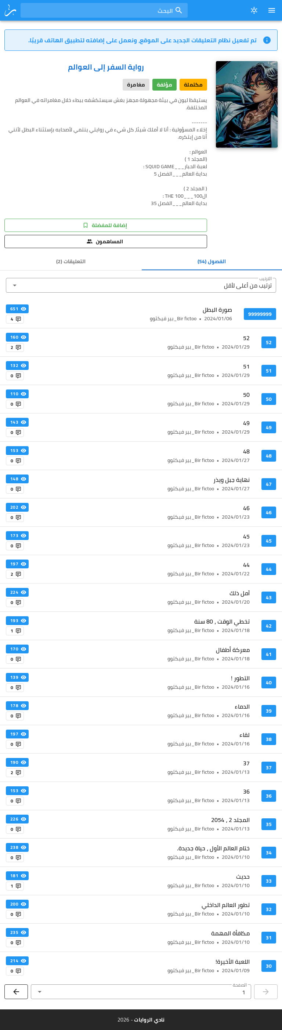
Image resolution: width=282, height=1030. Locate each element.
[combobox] (104, 10)
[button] (141, 285)
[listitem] (141, 314)
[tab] (212, 261)
